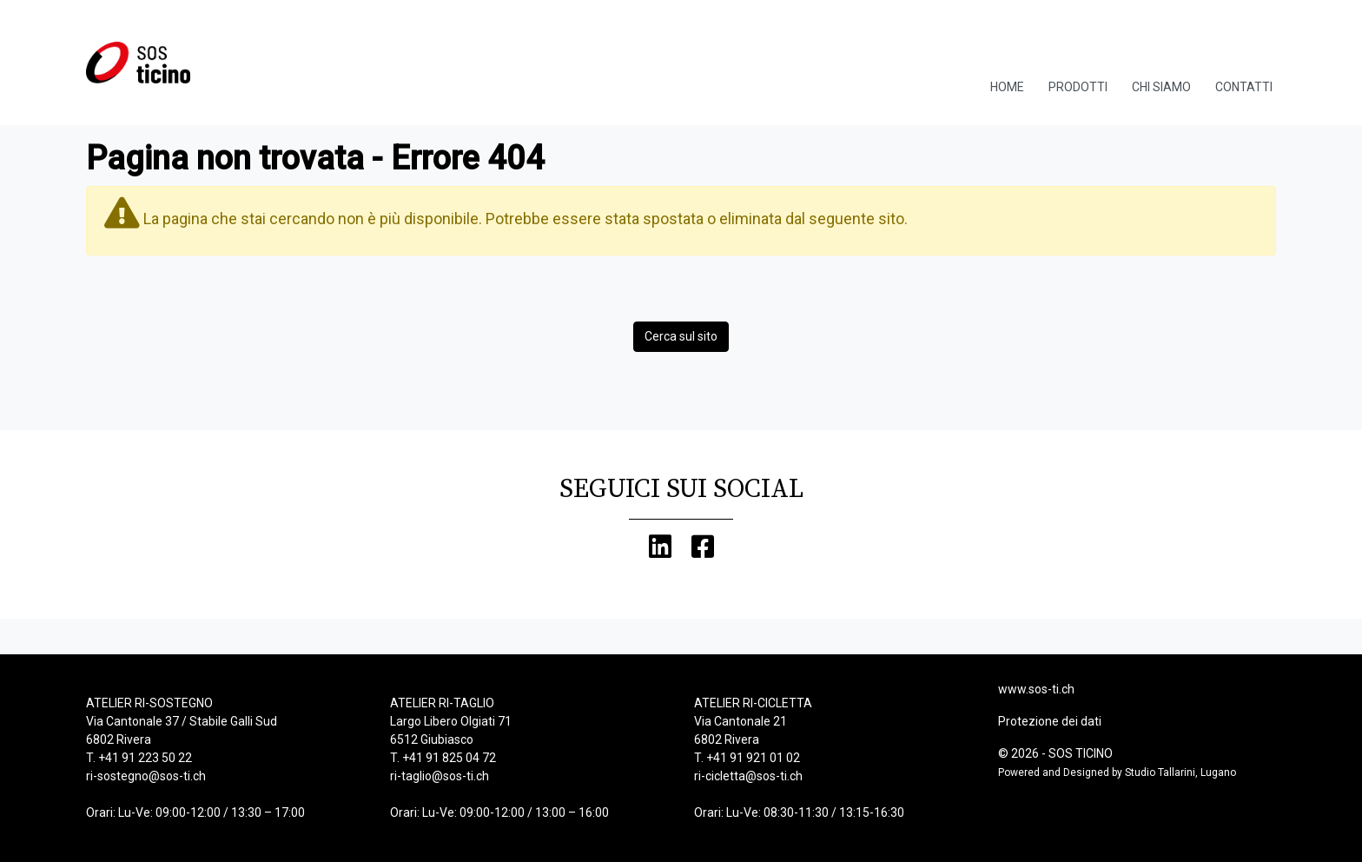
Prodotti (1077, 87)
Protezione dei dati (1049, 721)
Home (1007, 87)
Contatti (1244, 87)
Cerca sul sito (681, 336)
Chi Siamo (1161, 87)
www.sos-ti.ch (1036, 689)
